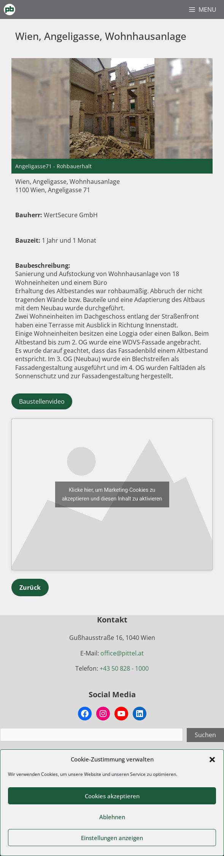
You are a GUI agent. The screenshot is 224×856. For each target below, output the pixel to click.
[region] (112, 115)
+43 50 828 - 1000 (124, 668)
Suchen (205, 735)
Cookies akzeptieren (112, 796)
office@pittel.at (122, 653)
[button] (212, 759)
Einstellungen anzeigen (112, 838)
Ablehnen (112, 817)
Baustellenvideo (42, 401)
